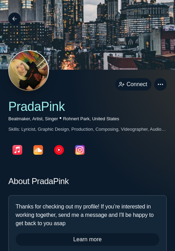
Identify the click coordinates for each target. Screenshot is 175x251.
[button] (160, 84)
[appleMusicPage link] (17, 150)
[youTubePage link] (59, 150)
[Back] (14, 19)
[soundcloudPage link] (38, 150)
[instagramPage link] (80, 150)
